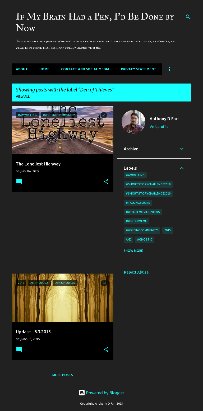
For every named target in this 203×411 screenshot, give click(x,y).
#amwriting (135, 175)
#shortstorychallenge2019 (148, 184)
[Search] (188, 17)
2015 (167, 230)
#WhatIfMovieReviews (143, 212)
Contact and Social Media (85, 69)
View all (23, 96)
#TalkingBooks (138, 202)
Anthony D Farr (164, 118)
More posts (62, 375)
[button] (106, 182)
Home (44, 69)
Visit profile (159, 126)
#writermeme (136, 221)
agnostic (144, 239)
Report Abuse (136, 272)
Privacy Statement (138, 69)
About (22, 69)
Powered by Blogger (101, 392)
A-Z (128, 239)
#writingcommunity (142, 230)
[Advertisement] (60, 233)
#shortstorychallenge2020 (148, 193)
